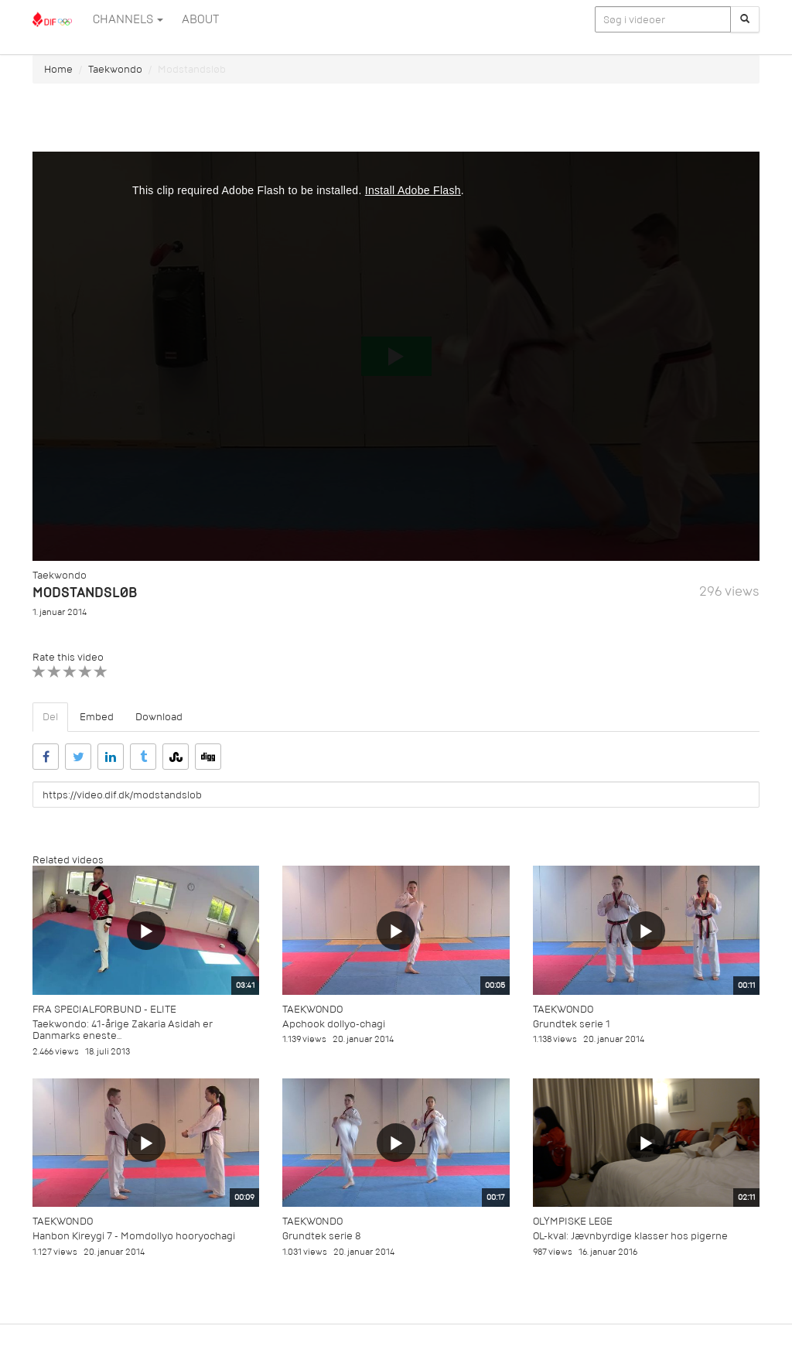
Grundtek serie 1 (571, 1024)
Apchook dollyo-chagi (333, 1024)
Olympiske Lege (573, 1221)
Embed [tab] (97, 716)
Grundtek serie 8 (321, 1235)
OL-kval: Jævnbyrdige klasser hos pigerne (630, 1235)
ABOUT (200, 19)
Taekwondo (115, 69)
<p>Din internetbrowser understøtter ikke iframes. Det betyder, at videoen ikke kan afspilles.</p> (396, 356)
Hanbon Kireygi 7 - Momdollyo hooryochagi (133, 1235)
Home (58, 69)
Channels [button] (128, 19)
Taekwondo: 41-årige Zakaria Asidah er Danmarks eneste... (122, 1030)
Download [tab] (159, 716)
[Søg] (745, 19)
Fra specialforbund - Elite (104, 1009)
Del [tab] (50, 716)
